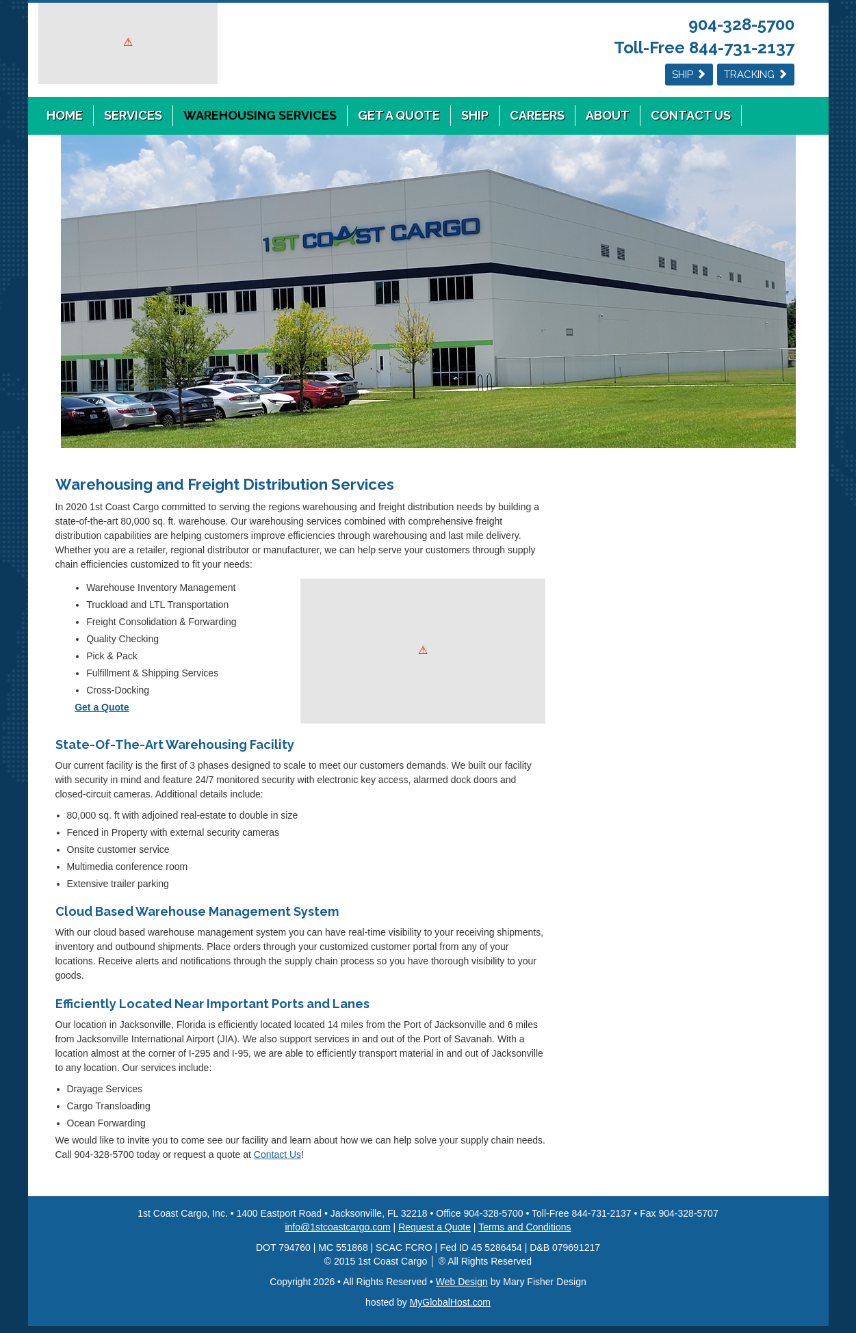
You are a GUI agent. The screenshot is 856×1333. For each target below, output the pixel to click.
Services (133, 115)
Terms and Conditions (524, 1227)
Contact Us (691, 115)
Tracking (756, 74)
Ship (689, 74)
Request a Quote (434, 1227)
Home (65, 115)
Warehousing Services (260, 115)
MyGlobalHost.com (450, 1302)
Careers (537, 115)
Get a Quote (399, 115)
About (608, 115)
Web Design (462, 1281)
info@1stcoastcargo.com (337, 1227)
